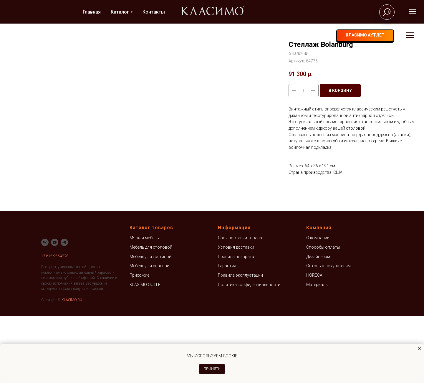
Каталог (120, 12)
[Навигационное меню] (412, 11)
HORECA (314, 342)
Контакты (154, 12)
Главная (92, 12)
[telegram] (340, 35)
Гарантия (227, 333)
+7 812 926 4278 (55, 323)
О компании (317, 305)
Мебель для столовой (151, 314)
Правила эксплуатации (240, 342)
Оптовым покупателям (328, 333)
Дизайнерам (318, 323)
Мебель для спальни (149, 333)
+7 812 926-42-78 (300, 35)
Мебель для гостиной (150, 323)
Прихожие (139, 342)
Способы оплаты (323, 314)
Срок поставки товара (240, 305)
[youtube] (54, 309)
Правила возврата (236, 323)
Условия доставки (236, 314)
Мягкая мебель (144, 305)
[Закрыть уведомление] (420, 348)
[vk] (329, 35)
